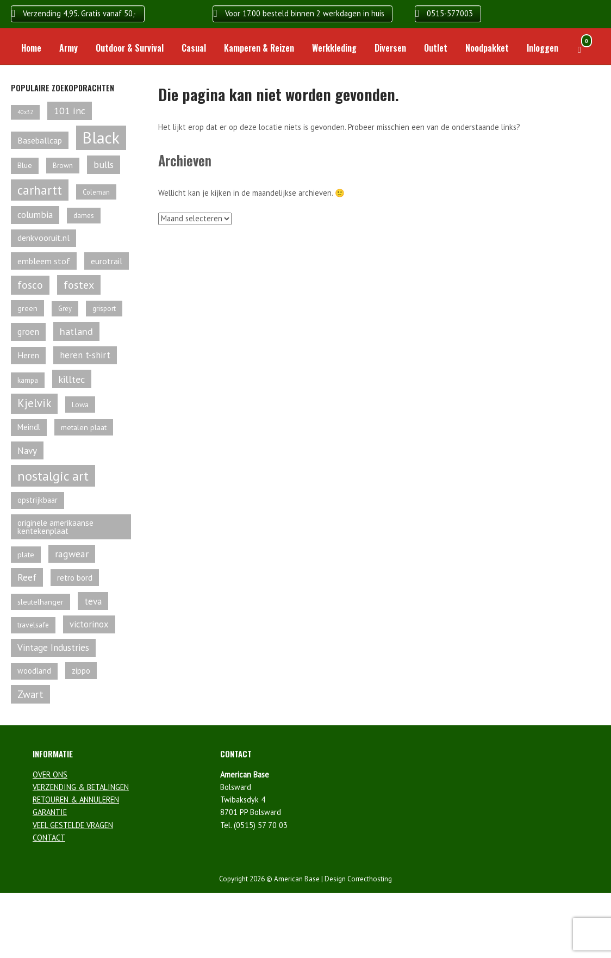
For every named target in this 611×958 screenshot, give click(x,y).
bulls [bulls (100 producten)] (103, 164)
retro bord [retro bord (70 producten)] (74, 578)
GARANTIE (50, 812)
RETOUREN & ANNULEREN (76, 799)
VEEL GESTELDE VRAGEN (73, 825)
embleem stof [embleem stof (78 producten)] (43, 261)
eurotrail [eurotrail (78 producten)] (106, 261)
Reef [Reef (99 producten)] (26, 577)
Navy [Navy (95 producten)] (27, 450)
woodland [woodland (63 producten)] (34, 670)
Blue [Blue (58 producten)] (24, 165)
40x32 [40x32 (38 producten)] (25, 112)
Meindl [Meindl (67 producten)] (28, 427)
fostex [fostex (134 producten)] (79, 285)
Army (68, 47)
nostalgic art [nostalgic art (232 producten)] (53, 475)
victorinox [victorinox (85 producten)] (89, 624)
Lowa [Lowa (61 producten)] (80, 404)
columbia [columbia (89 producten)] (35, 215)
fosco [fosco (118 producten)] (30, 284)
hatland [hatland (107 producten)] (76, 331)
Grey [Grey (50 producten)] (65, 308)
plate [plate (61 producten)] (25, 554)
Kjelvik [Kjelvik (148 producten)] (34, 403)
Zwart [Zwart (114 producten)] (30, 694)
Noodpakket (487, 47)
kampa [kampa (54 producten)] (27, 380)
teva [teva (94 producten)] (93, 601)
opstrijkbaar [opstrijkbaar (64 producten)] (37, 500)
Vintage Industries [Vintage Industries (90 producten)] (53, 648)
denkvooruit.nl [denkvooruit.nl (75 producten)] (43, 237)
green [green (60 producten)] (27, 308)
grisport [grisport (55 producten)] (104, 308)
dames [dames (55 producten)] (83, 215)
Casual (194, 47)
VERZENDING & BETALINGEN (81, 787)
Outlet (435, 47)
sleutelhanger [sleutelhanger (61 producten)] (40, 602)
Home (31, 47)
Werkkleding (334, 47)
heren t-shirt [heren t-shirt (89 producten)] (85, 355)
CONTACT (49, 837)
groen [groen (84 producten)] (28, 332)
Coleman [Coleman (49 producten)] (96, 192)
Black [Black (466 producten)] (101, 137)
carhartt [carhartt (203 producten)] (39, 190)
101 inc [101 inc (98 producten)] (69, 110)
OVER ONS (50, 774)
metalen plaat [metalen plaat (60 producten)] (84, 427)
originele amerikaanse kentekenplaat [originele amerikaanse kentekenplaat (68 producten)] (55, 527)
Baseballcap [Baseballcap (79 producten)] (39, 140)
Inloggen (542, 47)
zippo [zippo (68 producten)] (81, 670)
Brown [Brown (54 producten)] (63, 165)
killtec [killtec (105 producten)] (72, 378)
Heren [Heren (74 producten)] (28, 355)
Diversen (390, 47)
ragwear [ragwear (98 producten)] (72, 554)
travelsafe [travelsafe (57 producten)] (33, 625)
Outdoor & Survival (130, 47)
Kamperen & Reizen (259, 47)
